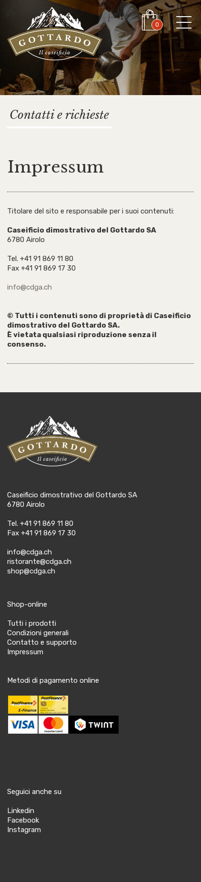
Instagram (24, 829)
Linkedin (20, 810)
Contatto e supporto (42, 642)
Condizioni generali (38, 633)
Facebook (23, 820)
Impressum (25, 652)
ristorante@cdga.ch (39, 561)
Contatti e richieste (59, 115)
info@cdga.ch (29, 287)
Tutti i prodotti (31, 623)
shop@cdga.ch (31, 571)
